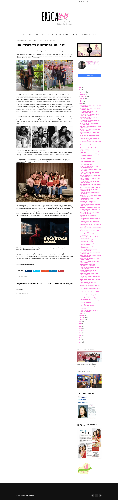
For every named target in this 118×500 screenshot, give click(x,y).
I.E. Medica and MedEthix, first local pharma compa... (89, 243)
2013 (80, 339)
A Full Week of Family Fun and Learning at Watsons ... (90, 136)
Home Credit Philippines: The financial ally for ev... (90, 169)
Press (35, 40)
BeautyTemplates (30, 495)
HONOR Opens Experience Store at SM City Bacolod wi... (90, 127)
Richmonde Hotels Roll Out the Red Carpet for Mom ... (89, 237)
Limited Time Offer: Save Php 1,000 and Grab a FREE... (90, 292)
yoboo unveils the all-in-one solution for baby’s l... (90, 280)
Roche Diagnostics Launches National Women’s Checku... (90, 196)
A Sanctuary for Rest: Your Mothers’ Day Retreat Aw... (89, 286)
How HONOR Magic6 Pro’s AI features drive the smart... (90, 289)
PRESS (95, 34)
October (82, 94)
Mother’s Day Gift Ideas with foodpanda (88, 216)
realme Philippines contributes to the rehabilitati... (90, 234)
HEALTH (65, 34)
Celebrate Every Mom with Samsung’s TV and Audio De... (90, 205)
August (82, 98)
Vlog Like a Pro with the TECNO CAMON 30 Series (90, 185)
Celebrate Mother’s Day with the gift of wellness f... (90, 193)
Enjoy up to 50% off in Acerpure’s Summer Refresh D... (89, 274)
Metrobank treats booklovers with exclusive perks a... (89, 157)
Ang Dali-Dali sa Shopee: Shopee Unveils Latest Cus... (89, 111)
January (82, 319)
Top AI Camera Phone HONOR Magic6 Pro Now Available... (90, 154)
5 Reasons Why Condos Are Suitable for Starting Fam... (90, 225)
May (81, 103)
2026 (80, 86)
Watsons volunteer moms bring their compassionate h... (90, 118)
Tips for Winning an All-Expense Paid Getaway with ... (90, 176)
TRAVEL (43, 34)
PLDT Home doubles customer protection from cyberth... (88, 160)
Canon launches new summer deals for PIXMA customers (90, 301)
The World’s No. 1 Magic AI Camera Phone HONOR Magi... (89, 213)
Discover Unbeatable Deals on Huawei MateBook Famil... (90, 255)
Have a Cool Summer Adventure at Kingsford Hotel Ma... (89, 163)
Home (17, 1)
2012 (80, 341)
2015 (80, 335)
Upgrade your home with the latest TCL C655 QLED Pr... (89, 121)
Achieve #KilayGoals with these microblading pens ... (88, 271)
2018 (80, 330)
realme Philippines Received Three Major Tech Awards (89, 115)
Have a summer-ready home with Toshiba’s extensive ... (89, 240)
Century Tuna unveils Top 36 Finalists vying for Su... (90, 277)
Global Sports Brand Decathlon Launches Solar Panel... (88, 304)
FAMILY (23, 34)
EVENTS (30, 34)
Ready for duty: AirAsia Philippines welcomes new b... (89, 145)
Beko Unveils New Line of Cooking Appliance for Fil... (89, 190)
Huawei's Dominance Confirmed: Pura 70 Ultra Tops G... (90, 210)
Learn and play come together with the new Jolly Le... (91, 262)
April (81, 313)
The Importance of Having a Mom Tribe (91, 187)
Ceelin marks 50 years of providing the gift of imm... (90, 151)
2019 (80, 328)
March (82, 315)
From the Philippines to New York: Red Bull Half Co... (90, 307)
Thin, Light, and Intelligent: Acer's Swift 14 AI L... (89, 148)
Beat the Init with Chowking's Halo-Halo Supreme (89, 259)
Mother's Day (23, 40)
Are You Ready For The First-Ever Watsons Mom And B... (89, 310)
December (83, 91)
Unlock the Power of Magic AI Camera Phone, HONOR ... (90, 295)
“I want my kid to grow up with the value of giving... (89, 222)
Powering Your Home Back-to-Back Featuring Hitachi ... (89, 173)
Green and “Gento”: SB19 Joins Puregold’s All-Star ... (88, 283)
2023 (80, 321)
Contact (23, 1)
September (83, 96)
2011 (80, 343)
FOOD (37, 34)
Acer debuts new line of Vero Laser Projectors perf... (89, 133)
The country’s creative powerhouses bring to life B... (90, 252)
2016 (80, 334)
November (83, 93)
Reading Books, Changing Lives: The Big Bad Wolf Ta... (90, 130)
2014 (80, 337)
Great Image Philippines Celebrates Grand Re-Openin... (89, 139)
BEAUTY (50, 34)
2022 (80, 323)
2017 (80, 332)
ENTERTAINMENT (85, 34)
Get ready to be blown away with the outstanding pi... (90, 231)
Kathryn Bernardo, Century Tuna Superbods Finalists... (89, 166)
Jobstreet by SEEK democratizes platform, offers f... (88, 249)
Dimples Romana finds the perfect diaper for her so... (89, 182)
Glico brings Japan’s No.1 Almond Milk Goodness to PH (90, 108)
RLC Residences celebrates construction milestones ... (88, 265)
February (82, 317)
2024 (80, 89)
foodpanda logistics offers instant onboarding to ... (89, 199)
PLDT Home (30, 40)
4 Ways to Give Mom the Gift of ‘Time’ (90, 207)
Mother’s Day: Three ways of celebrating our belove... (88, 202)
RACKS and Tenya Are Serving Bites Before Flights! (89, 124)
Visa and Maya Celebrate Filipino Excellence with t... (89, 298)
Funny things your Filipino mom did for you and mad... (90, 228)
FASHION (58, 34)
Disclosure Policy (31, 1)
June (81, 101)
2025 (80, 87)
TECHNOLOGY (74, 34)
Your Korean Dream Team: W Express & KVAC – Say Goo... (90, 179)
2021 (80, 325)
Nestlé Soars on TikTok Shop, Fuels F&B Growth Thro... (90, 142)
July (81, 100)
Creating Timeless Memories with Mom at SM (91, 219)
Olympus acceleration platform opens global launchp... (90, 246)
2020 (80, 326)
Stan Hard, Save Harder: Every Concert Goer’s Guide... (90, 105)
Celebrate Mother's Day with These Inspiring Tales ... (89, 268)
